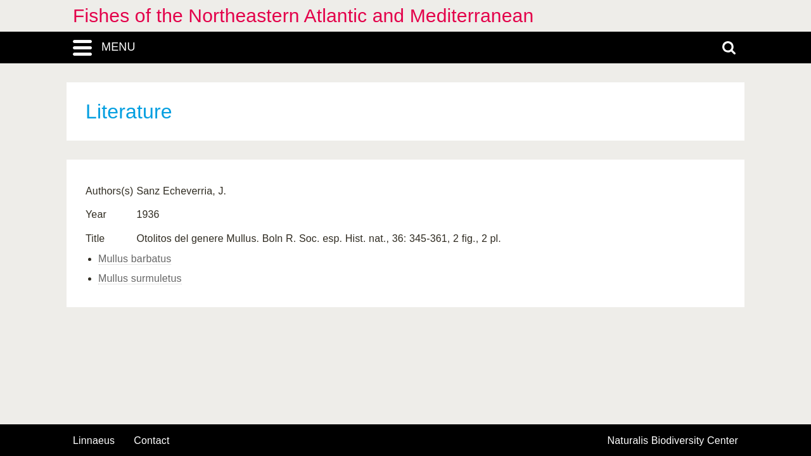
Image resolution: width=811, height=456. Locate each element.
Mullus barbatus (134, 258)
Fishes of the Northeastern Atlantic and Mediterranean (303, 15)
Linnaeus (94, 441)
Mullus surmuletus (140, 278)
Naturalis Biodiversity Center (673, 441)
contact (151, 440)
